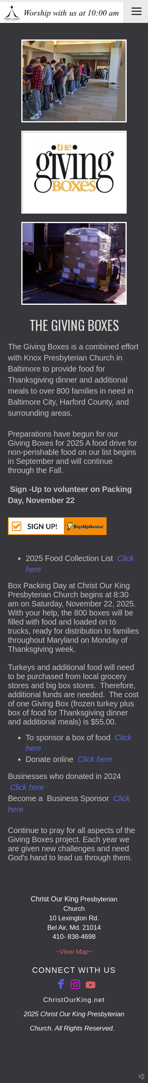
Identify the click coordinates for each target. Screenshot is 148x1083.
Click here (95, 759)
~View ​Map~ (74, 951)
